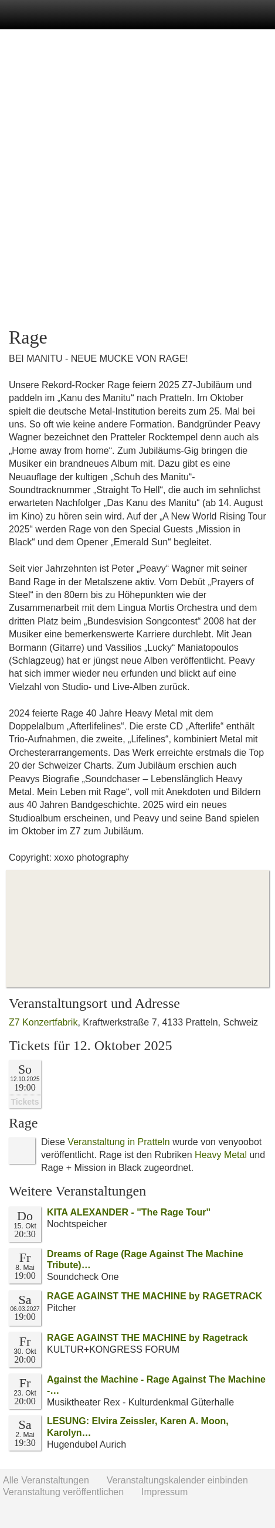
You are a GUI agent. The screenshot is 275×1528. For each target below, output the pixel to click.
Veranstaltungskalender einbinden (177, 1480)
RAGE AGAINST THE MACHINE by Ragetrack (147, 1338)
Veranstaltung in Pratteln (118, 1142)
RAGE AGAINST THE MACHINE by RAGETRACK (154, 1296)
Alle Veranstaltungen (46, 1480)
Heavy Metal (221, 1155)
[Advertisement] (137, 178)
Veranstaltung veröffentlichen (63, 1492)
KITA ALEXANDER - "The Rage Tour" (129, 1212)
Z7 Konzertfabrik (43, 1022)
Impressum (164, 1492)
